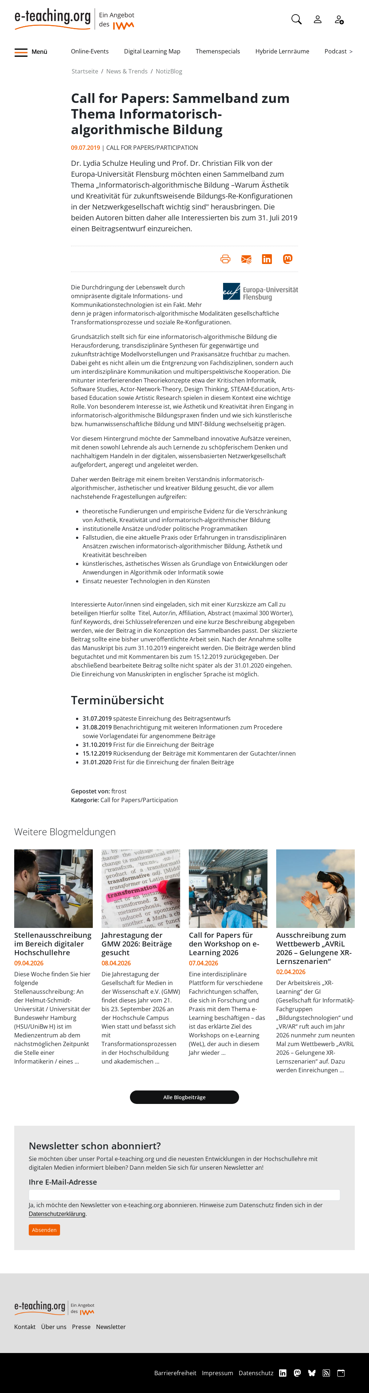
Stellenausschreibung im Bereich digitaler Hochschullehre (52, 943)
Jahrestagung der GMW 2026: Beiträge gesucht (137, 943)
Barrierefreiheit (175, 1373)
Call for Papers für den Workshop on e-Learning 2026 (224, 943)
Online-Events (90, 51)
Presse (81, 1327)
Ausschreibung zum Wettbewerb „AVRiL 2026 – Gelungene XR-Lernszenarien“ (314, 948)
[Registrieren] (339, 19)
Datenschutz (256, 1373)
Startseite (85, 71)
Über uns (54, 1327)
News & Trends (127, 71)
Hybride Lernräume (282, 51)
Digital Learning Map (152, 51)
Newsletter (111, 1327)
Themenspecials (218, 51)
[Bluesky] (312, 1373)
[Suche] (296, 19)
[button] (42, 52)
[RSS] (327, 1373)
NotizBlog (169, 71)
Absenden (44, 1229)
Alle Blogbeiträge (184, 1097)
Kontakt (25, 1327)
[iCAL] (341, 1373)
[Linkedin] (283, 1373)
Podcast (336, 51)
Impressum (217, 1373)
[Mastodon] (298, 1373)
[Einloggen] (318, 19)
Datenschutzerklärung (57, 1214)
